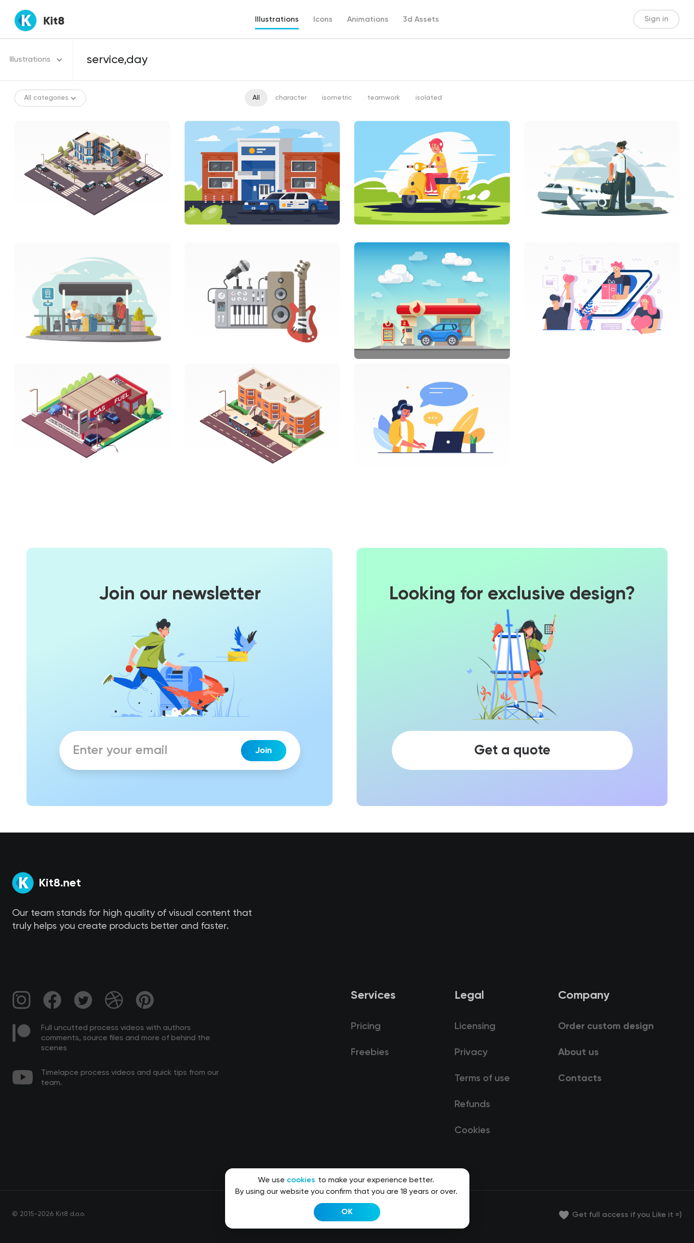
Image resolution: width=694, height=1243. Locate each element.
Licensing (474, 1026)
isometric (337, 97)
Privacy (470, 1053)
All (256, 97)
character (291, 97)
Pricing (366, 1026)
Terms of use (482, 1079)
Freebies (370, 1053)
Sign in (656, 19)
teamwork (383, 97)
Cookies (472, 1131)
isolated (428, 97)
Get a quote (512, 750)
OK (347, 1212)
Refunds (472, 1105)
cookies (301, 1180)
